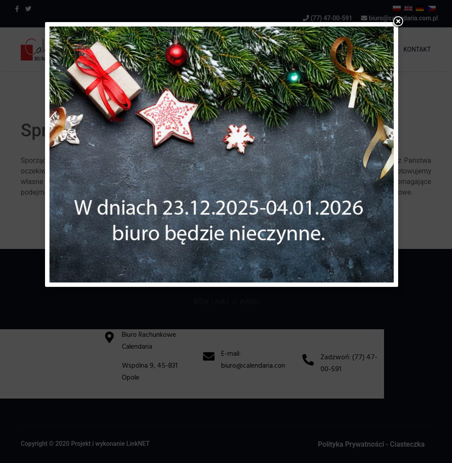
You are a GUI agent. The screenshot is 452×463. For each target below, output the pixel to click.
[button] (398, 22)
